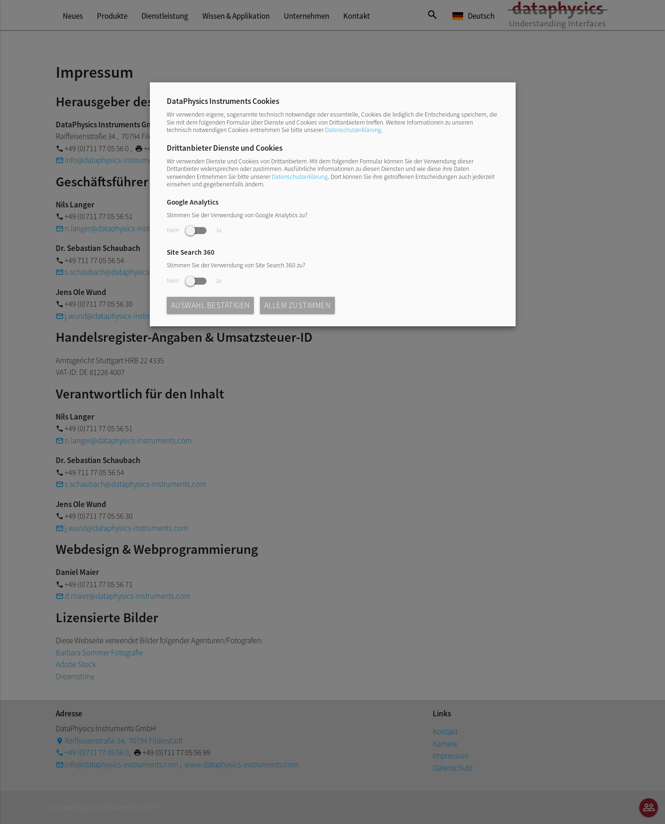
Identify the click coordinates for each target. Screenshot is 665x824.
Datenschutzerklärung (353, 130)
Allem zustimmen (297, 305)
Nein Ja (194, 230)
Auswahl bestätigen (210, 305)
